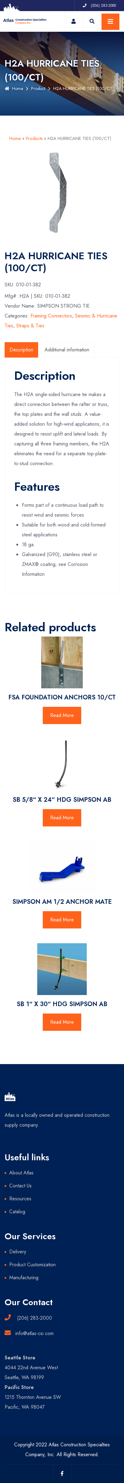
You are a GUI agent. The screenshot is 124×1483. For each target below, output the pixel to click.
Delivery (17, 1251)
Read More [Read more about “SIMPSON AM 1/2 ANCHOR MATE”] (62, 919)
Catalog (17, 1211)
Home (14, 88)
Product (38, 88)
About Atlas (21, 1172)
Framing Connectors (51, 315)
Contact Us (20, 1185)
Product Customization (32, 1264)
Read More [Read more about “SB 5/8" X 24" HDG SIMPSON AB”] (62, 817)
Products (34, 138)
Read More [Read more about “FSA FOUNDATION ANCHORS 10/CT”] (62, 715)
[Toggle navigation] (110, 22)
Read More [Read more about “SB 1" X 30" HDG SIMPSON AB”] (62, 1022)
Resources (20, 1198)
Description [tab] (21, 349)
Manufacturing (23, 1277)
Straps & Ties (30, 325)
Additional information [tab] (67, 349)
